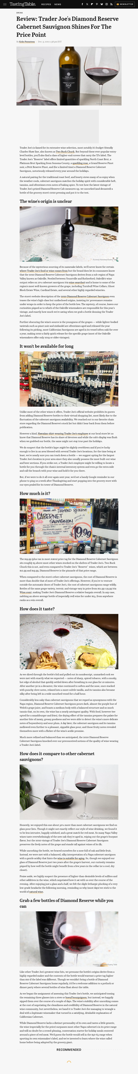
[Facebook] (82, 5)
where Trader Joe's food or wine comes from (44, 270)
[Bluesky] (101, 5)
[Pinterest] (97, 5)
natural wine (36, 891)
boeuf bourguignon (76, 997)
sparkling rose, (80, 163)
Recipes (46, 4)
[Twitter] (87, 5)
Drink (19, 13)
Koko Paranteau (27, 41)
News (57, 4)
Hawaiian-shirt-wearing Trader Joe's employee (63, 433)
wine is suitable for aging (70, 858)
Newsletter (124, 4)
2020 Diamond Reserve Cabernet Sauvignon (85, 296)
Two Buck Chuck (65, 151)
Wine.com (25, 592)
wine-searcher (76, 282)
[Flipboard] (92, 5)
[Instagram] (106, 5)
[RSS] (111, 5)
